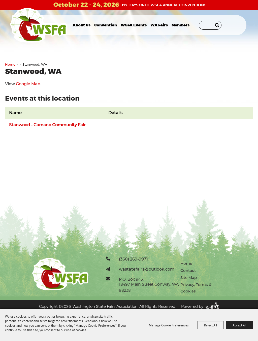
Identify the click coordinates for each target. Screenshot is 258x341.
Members (180, 25)
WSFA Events (134, 25)
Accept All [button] (239, 325)
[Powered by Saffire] (212, 306)
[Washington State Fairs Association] (38, 25)
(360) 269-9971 (133, 259)
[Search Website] (210, 25)
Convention (105, 25)
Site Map (188, 277)
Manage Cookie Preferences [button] (169, 325)
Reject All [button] (210, 325)
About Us (81, 25)
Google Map (28, 83)
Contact (188, 270)
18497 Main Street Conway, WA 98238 (149, 287)
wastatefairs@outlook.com (146, 269)
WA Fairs (159, 25)
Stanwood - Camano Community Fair (47, 124)
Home (10, 64)
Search (217, 25)
